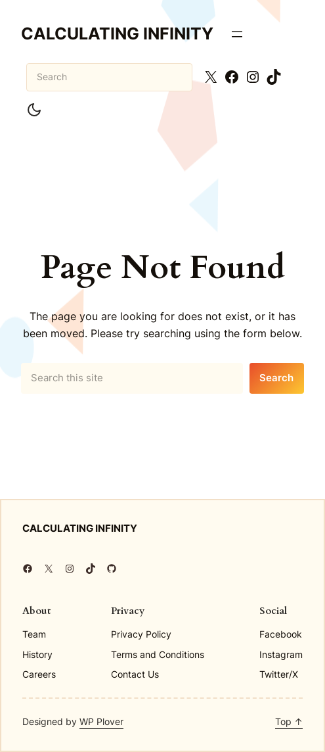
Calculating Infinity (117, 33)
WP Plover (101, 721)
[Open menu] (237, 34)
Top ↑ (289, 721)
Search (276, 378)
